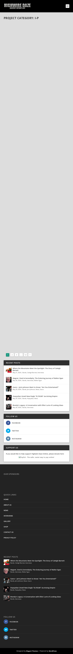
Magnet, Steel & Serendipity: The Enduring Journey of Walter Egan (38, 378)
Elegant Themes (32, 651)
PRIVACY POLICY (10, 538)
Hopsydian (30, 398)
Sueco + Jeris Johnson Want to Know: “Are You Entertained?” (36, 387)
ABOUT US (7, 505)
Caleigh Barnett (32, 373)
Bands (24, 373)
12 (25, 355)
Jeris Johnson (31, 389)
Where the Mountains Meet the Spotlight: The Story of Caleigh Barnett (37, 369)
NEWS (6, 510)
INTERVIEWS (8, 516)
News (37, 389)
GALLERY (7, 521)
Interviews (41, 373)
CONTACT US (8, 532)
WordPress (53, 651)
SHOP (6, 527)
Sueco (42, 389)
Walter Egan (38, 380)
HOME (6, 499)
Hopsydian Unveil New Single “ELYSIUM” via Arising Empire (35, 396)
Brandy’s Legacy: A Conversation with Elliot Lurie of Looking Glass (38, 405)
